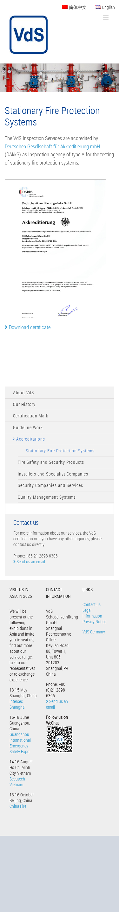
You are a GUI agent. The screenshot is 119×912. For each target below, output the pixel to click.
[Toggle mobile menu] (106, 17)
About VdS (23, 392)
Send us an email (29, 561)
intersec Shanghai (17, 704)
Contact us (92, 604)
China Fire (18, 806)
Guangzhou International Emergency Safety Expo (20, 742)
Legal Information (92, 613)
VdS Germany (94, 632)
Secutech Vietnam (17, 781)
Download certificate (27, 327)
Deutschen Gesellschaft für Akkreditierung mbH (52, 146)
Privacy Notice (94, 621)
